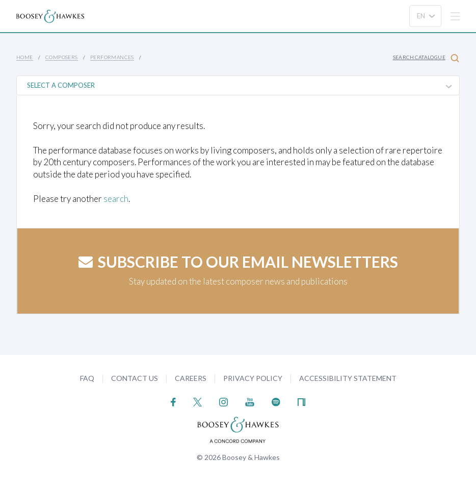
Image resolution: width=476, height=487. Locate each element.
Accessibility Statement (347, 378)
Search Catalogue (426, 58)
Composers (61, 57)
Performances (112, 57)
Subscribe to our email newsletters (238, 261)
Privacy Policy (252, 378)
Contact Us (134, 378)
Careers (190, 378)
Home (24, 57)
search (115, 198)
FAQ (87, 378)
